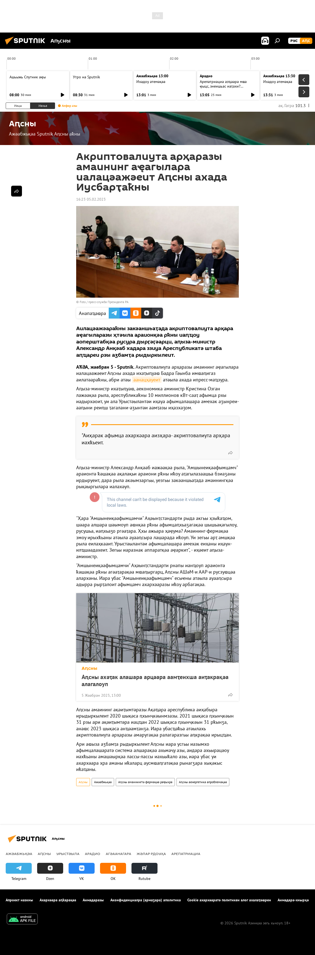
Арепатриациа (185, 853)
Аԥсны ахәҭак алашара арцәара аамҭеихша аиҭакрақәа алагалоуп (155, 680)
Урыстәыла (67, 853)
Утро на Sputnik (86, 77)
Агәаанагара (118, 853)
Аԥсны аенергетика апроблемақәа (203, 782)
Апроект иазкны (19, 900)
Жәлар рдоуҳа (151, 853)
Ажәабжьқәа (103, 782)
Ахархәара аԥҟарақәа (58, 900)
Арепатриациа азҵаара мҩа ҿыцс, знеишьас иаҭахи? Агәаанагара (223, 86)
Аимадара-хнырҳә (293, 900)
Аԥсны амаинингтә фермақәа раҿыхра (145, 782)
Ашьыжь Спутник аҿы (27, 77)
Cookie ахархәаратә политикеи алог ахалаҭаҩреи (229, 900)
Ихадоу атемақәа (150, 81)
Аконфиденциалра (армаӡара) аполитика (145, 900)
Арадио (206, 75)
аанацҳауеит (146, 380)
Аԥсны (89, 668)
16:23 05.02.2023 (91, 199)
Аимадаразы (93, 900)
